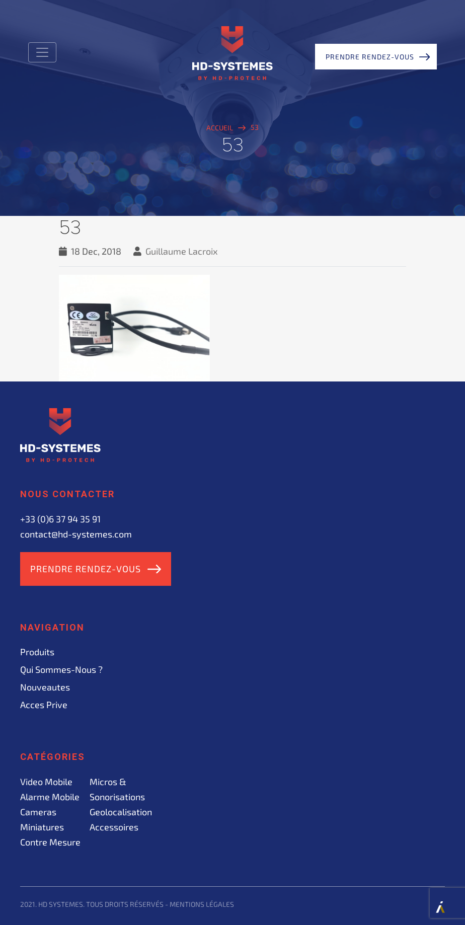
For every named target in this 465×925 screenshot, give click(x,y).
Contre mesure (50, 841)
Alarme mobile (50, 796)
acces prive (43, 704)
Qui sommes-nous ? (61, 669)
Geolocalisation (121, 811)
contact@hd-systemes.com (76, 533)
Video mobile (46, 781)
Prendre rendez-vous (370, 56)
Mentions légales (202, 904)
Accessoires (114, 826)
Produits (37, 651)
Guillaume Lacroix (181, 251)
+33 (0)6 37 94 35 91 (60, 518)
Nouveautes (45, 686)
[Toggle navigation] (42, 52)
